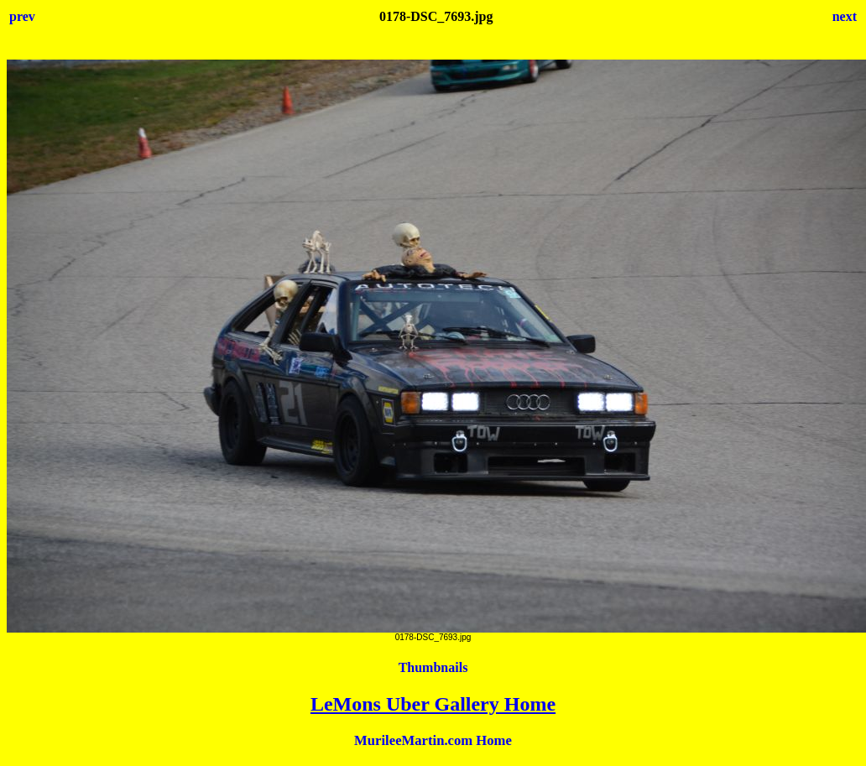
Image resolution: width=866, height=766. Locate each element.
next (844, 16)
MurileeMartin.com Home (433, 740)
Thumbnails (433, 667)
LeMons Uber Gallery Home (433, 704)
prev (22, 16)
